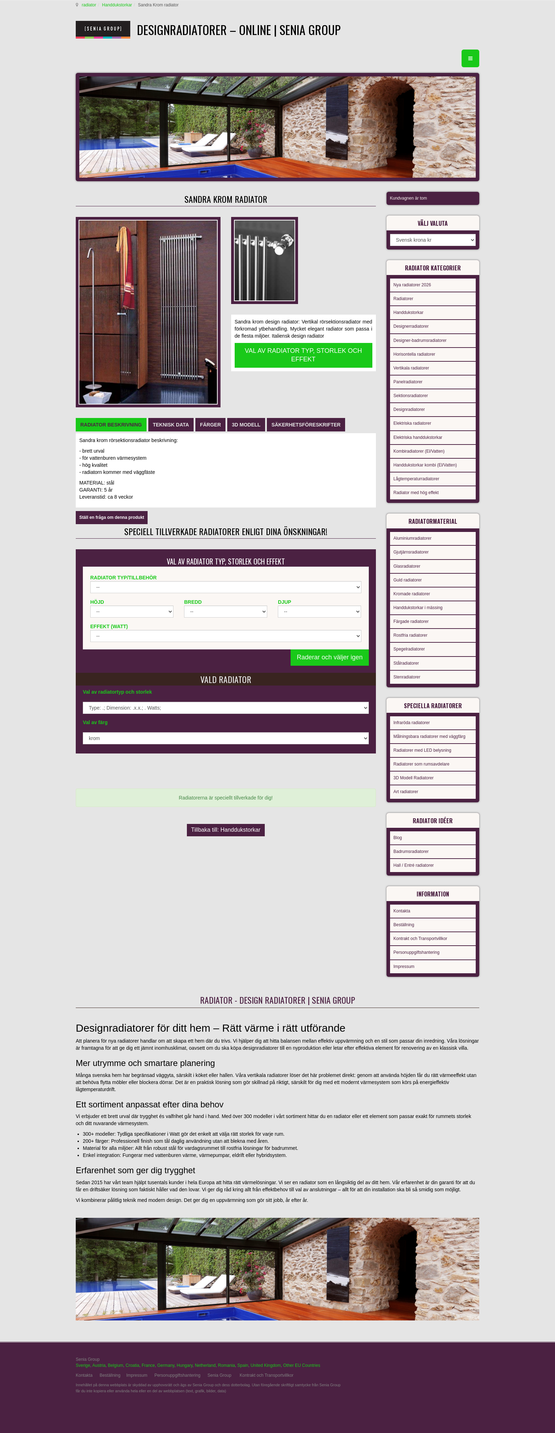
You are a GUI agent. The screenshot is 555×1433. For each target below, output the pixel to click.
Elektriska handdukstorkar (418, 437)
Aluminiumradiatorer (412, 538)
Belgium (115, 1365)
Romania (226, 1365)
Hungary (184, 1365)
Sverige (83, 1365)
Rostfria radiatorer (411, 635)
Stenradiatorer (407, 677)
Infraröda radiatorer (412, 722)
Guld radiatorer (408, 580)
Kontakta (402, 910)
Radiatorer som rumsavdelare (422, 764)
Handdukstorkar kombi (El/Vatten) (425, 465)
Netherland (205, 1365)
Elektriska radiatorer (412, 423)
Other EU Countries (301, 1365)
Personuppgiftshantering (417, 952)
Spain (243, 1365)
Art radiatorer (406, 791)
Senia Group (219, 1375)
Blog (398, 837)
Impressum (404, 966)
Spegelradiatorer (409, 649)
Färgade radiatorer (411, 621)
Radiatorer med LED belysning (422, 750)
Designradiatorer (409, 409)
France (148, 1365)
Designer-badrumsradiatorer (420, 340)
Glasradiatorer (407, 566)
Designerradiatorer (411, 326)
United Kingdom (266, 1365)
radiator (89, 4)
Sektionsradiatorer (411, 395)
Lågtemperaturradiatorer (416, 478)
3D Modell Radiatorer (414, 777)
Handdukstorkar (117, 4)
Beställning (404, 924)
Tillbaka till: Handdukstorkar (226, 830)
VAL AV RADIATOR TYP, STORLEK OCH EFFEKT (303, 355)
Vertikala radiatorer (411, 368)
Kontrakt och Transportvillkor (420, 938)
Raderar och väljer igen (329, 657)
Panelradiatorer (408, 381)
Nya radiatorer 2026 (412, 284)
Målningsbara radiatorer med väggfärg (429, 736)
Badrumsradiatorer (411, 851)
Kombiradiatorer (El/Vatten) (419, 451)
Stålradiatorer (406, 663)
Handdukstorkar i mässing (418, 607)
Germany (165, 1365)
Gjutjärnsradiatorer (411, 552)
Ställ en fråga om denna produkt (111, 517)
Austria (98, 1365)
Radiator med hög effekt (416, 492)
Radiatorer (403, 298)
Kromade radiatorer (412, 593)
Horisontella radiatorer (414, 354)
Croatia (132, 1365)
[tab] (111, 424)
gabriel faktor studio (451, 1364)
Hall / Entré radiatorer (414, 865)
